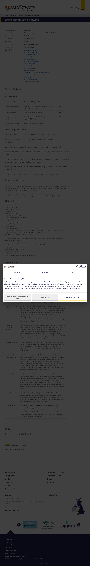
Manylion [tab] (45, 272)
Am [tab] (73, 272)
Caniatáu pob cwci (72, 297)
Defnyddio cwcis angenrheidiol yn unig (17, 297)
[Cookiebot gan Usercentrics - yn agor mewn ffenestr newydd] (77, 266)
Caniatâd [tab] (17, 272)
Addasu (45, 297)
